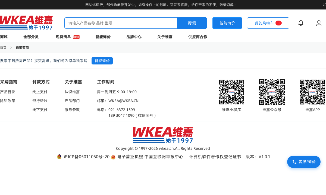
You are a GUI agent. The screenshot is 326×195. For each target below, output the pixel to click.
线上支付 (40, 92)
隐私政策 (7, 100)
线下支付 (40, 109)
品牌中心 (134, 37)
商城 (4, 37)
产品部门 (72, 100)
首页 (3, 47)
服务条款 (72, 109)
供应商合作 (197, 37)
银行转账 (40, 100)
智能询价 (103, 37)
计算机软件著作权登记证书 (215, 157)
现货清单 (68, 37)
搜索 (192, 23)
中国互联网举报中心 (163, 157)
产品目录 (7, 92)
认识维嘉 (72, 92)
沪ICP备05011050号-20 (82, 157)
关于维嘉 (165, 37)
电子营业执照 (127, 157)
